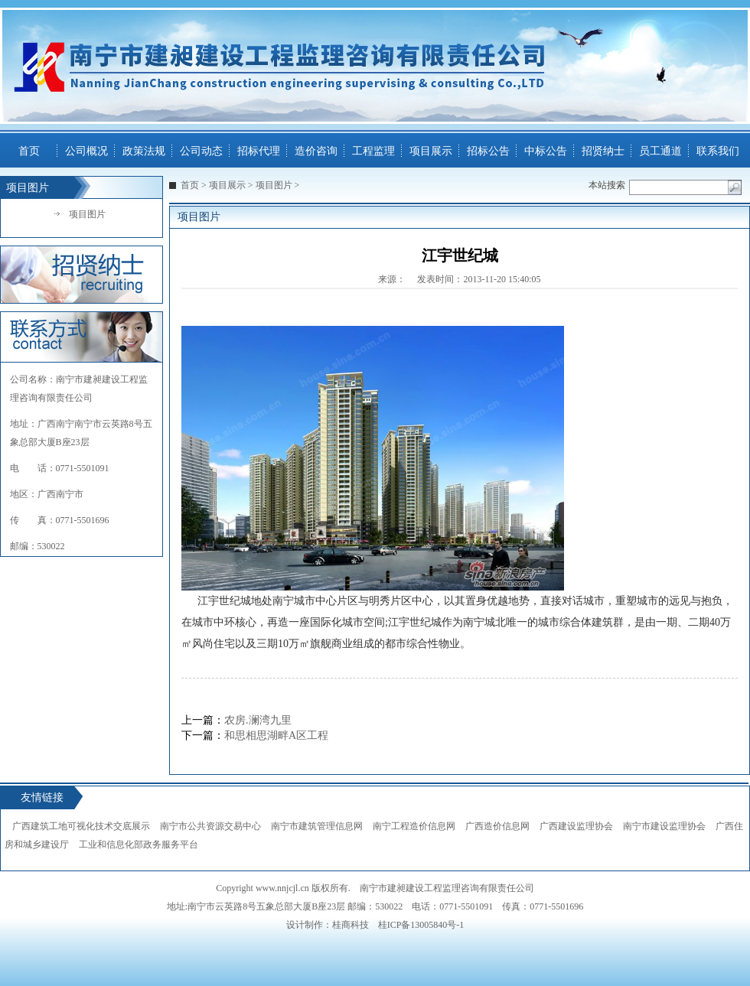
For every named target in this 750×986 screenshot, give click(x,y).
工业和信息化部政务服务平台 (138, 844)
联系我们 (717, 151)
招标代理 (258, 151)
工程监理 (373, 151)
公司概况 (86, 151)
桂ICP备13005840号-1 (421, 924)
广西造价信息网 (497, 826)
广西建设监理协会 (576, 826)
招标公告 (488, 151)
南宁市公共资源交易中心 (210, 826)
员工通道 (660, 151)
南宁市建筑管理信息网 (317, 826)
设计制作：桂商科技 (327, 924)
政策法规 (143, 151)
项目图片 (87, 214)
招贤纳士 (603, 151)
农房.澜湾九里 (258, 720)
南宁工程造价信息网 (414, 826)
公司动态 (201, 151)
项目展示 (430, 151)
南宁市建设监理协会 (664, 826)
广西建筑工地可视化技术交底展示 (81, 826)
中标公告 (545, 151)
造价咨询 (316, 151)
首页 (29, 151)
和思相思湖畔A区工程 (276, 735)
